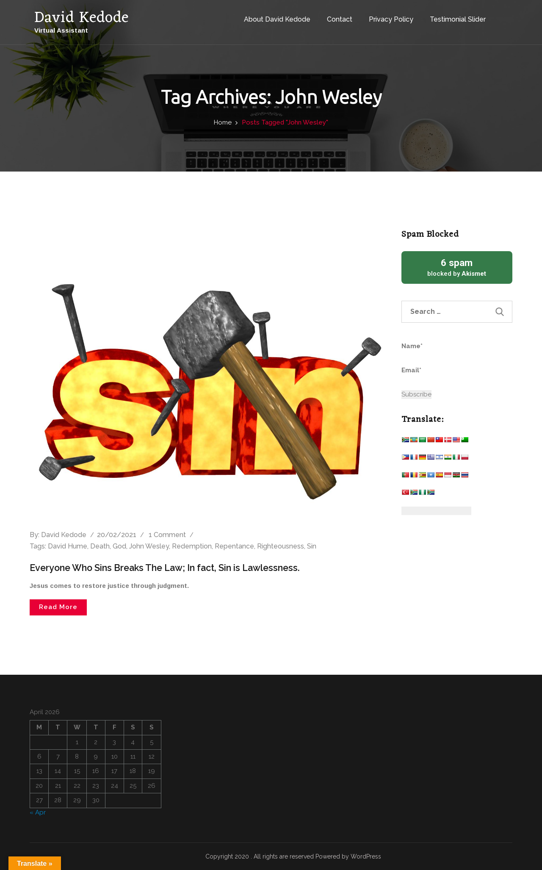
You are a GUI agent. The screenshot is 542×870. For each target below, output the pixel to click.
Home (223, 122)
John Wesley (149, 546)
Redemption (192, 546)
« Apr (38, 812)
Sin (311, 546)
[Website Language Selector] (436, 511)
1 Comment (167, 535)
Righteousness (280, 546)
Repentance (234, 546)
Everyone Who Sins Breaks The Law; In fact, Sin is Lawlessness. (170, 567)
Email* (440, 375)
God (119, 546)
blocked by (457, 267)
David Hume (67, 546)
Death (100, 546)
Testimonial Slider (450, 16)
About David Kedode (269, 16)
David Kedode (63, 535)
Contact (331, 16)
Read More (58, 607)
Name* (440, 351)
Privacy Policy (383, 16)
